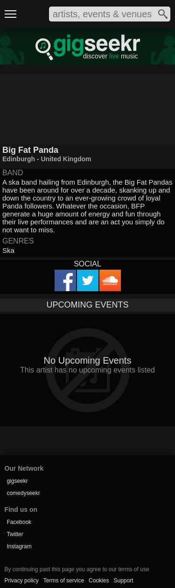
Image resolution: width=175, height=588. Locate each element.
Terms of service (63, 580)
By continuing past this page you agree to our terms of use (76, 569)
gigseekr (17, 481)
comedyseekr (23, 493)
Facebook (19, 522)
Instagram (19, 546)
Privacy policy (21, 580)
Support (123, 580)
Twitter (15, 534)
